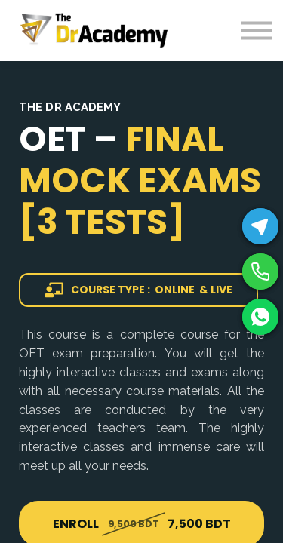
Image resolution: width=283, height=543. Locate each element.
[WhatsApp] (260, 317)
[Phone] (260, 271)
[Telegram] (260, 226)
